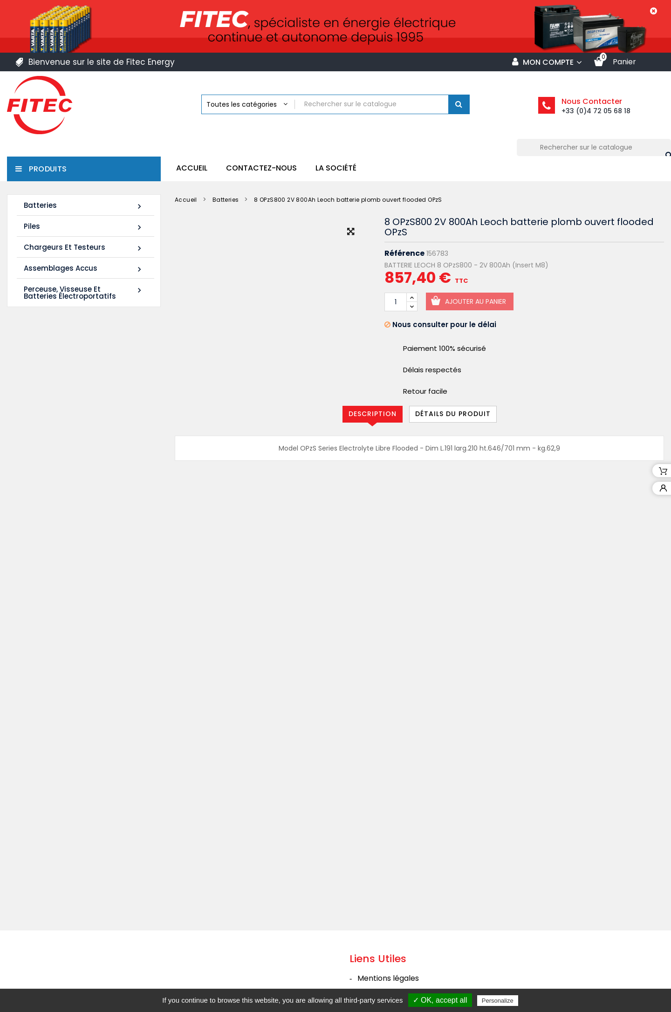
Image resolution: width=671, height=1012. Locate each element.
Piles (84, 226)
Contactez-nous (261, 168)
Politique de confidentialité (405, 939)
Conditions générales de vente (413, 902)
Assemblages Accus (84, 268)
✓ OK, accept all (440, 1000)
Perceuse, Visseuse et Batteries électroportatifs (84, 292)
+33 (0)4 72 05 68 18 (595, 111)
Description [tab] (373, 413)
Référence (404, 253)
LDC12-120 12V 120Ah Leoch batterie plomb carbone (101, 389)
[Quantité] (395, 302)
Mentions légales (388, 884)
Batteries (84, 205)
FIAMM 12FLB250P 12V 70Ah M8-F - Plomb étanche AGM (104, 471)
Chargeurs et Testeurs (84, 247)
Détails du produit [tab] (453, 413)
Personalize (498, 1000)
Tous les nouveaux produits (82, 535)
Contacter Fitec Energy (400, 957)
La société (335, 168)
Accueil (191, 168)
